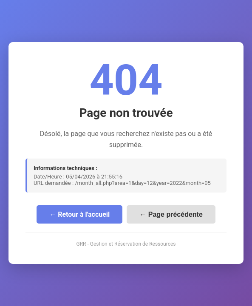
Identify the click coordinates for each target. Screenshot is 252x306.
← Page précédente (171, 214)
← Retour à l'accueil (79, 214)
